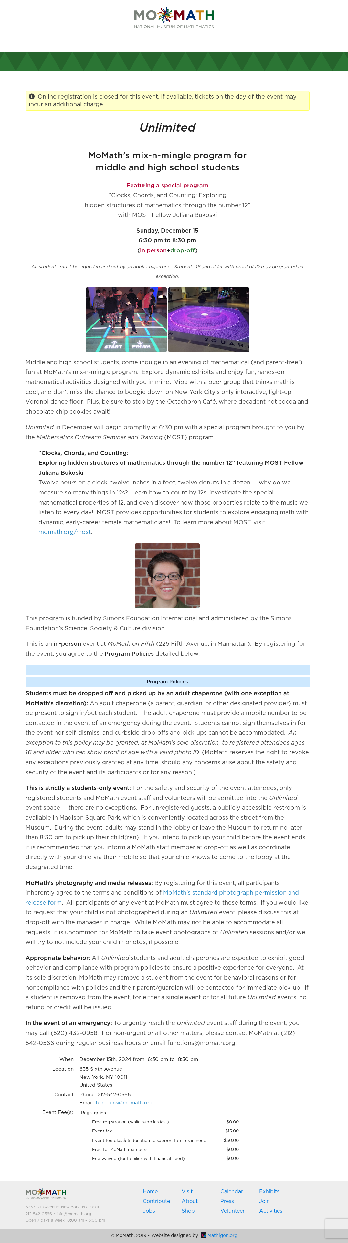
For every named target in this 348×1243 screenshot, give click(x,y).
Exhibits (269, 1191)
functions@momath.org (124, 1102)
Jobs (149, 1211)
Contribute (156, 1201)
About (190, 1201)
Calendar (231, 1191)
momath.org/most (64, 532)
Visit (187, 1191)
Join (264, 1201)
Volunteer (232, 1211)
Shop (188, 1211)
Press (227, 1201)
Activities (270, 1211)
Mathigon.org (219, 1235)
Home (150, 1191)
